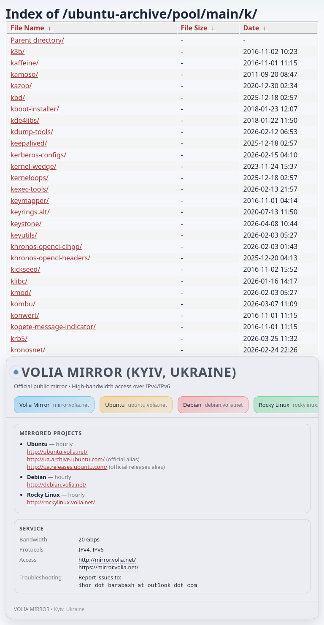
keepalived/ (29, 143)
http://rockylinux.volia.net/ (61, 502)
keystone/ (26, 223)
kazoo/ (21, 85)
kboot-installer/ (35, 109)
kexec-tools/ (30, 189)
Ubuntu (136, 405)
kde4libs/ (25, 120)
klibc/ (19, 281)
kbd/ (18, 97)
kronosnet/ (28, 349)
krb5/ (19, 338)
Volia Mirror (54, 405)
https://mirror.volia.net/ (108, 567)
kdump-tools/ (32, 131)
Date (251, 27)
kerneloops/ (30, 177)
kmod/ (21, 292)
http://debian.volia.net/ (56, 484)
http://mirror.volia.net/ (107, 559)
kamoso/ (24, 74)
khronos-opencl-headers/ (50, 257)
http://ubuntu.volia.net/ (57, 451)
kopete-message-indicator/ (53, 326)
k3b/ (18, 51)
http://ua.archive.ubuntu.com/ (66, 459)
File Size (194, 27)
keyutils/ (24, 235)
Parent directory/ (37, 40)
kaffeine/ (25, 63)
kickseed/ (25, 269)
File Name (27, 27)
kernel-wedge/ (34, 166)
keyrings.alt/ (30, 211)
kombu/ (23, 303)
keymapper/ (30, 200)
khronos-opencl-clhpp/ (46, 246)
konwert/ (25, 315)
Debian (213, 405)
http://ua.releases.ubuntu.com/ (67, 467)
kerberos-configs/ (38, 155)
